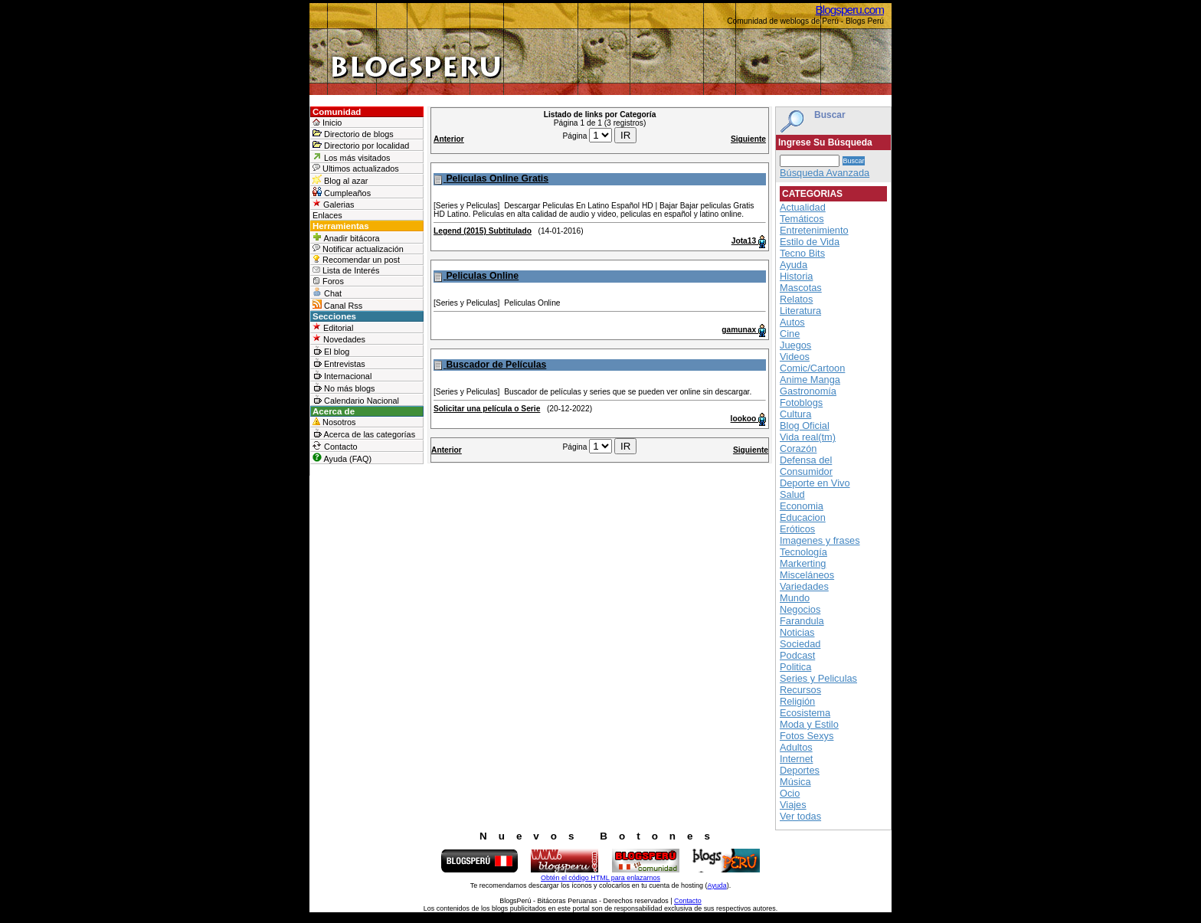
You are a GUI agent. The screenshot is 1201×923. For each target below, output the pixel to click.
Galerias (334, 204)
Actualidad (803, 207)
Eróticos (797, 529)
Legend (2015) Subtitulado (483, 231)
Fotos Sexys (806, 735)
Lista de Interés (346, 270)
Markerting (803, 563)
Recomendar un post (356, 259)
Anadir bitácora (346, 237)
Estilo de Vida (809, 241)
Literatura (800, 310)
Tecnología (803, 552)
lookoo (744, 418)
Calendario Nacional (356, 399)
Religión (797, 701)
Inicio (327, 122)
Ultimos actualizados (356, 168)
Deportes (800, 770)
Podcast (797, 655)
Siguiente (748, 139)
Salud (792, 494)
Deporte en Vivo (815, 483)
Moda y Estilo (809, 724)
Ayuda (793, 264)
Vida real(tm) (808, 437)
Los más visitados (351, 157)
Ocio (790, 793)
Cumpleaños (342, 192)
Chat (327, 292)
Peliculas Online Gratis (497, 178)
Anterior (449, 139)
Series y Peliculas (818, 678)
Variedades (804, 586)
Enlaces (327, 215)
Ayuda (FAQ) (342, 458)
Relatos (796, 299)
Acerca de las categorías (364, 433)
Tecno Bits (802, 253)
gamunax (740, 330)
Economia (801, 506)
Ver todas (800, 816)
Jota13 (744, 241)
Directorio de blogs (353, 134)
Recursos (800, 690)
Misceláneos (807, 575)
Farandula (802, 621)
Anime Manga (810, 379)
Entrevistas (339, 363)
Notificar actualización (358, 249)
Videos (795, 356)
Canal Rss (337, 304)
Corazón (798, 448)
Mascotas (801, 287)
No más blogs (344, 387)
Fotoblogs (801, 402)
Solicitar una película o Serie (487, 408)
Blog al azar (340, 180)
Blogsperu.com (850, 9)
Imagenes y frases (820, 540)
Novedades (339, 339)
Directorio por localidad (361, 145)
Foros (328, 281)
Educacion (803, 517)
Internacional (342, 375)
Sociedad (800, 644)
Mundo (795, 598)
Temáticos (802, 218)
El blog (331, 350)
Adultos (796, 747)
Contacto (335, 445)
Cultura (795, 414)
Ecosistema (805, 712)
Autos (792, 322)
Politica (795, 667)
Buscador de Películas (496, 364)
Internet (796, 758)
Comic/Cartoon (812, 368)
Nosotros (334, 422)
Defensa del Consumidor (806, 465)
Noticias (797, 632)
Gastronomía (808, 391)
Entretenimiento (814, 230)
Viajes (793, 804)
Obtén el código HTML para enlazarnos (600, 878)
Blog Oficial (805, 425)
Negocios (800, 609)
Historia (796, 276)
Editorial (333, 327)
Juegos (795, 345)
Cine (790, 333)
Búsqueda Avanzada (824, 172)
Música (795, 781)
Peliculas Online (482, 275)
